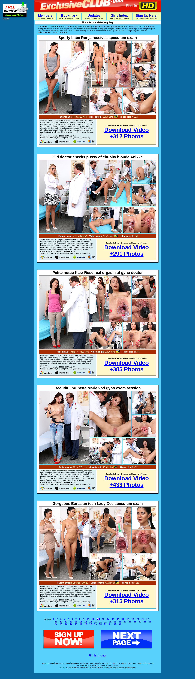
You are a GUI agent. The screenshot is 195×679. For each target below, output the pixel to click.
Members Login (48, 663)
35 (115, 621)
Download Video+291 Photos (126, 250)
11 (93, 619)
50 (90, 624)
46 (71, 624)
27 (76, 621)
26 (71, 621)
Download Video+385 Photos (126, 366)
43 (56, 624)
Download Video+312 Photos (126, 133)
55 (115, 624)
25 (66, 621)
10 (88, 619)
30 (90, 621)
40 (140, 621)
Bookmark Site (77, 663)
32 (100, 621)
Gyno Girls (104, 663)
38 (130, 621)
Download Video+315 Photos (126, 597)
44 (61, 624)
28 (81, 621)
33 (105, 621)
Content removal (109, 667)
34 (110, 621)
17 (123, 619)
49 (86, 624)
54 (110, 624)
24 (61, 621)
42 (150, 621)
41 (145, 621)
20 (138, 619)
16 (118, 619)
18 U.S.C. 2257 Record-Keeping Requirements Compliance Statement (81, 667)
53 (105, 624)
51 (95, 624)
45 (66, 624)
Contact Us (149, 663)
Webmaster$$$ (131, 667)
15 (113, 619)
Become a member (62, 663)
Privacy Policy (120, 667)
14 (108, 619)
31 (95, 621)
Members (45, 15)
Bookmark (69, 15)
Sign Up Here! (147, 15)
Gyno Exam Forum (91, 663)
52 (100, 624)
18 (128, 619)
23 (56, 621)
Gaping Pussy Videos (118, 663)
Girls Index (119, 15)
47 (76, 624)
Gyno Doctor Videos (135, 663)
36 (120, 621)
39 (135, 621)
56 (120, 624)
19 (133, 619)
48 (81, 624)
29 (86, 621)
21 (143, 619)
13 (103, 619)
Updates (94, 15)
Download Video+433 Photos (126, 481)
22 (147, 619)
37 (125, 621)
